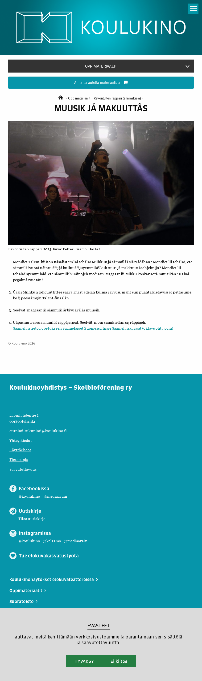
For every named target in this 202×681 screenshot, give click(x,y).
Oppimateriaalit (81, 98)
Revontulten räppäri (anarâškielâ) (118, 98)
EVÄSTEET (98, 626)
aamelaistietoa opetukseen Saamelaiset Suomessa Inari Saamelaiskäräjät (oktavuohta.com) (94, 328)
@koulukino (29, 496)
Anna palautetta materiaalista (101, 83)
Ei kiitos (119, 661)
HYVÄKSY (84, 661)
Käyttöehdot (20, 450)
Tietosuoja (18, 459)
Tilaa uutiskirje (31, 518)
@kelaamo (52, 540)
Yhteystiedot (20, 440)
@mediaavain (55, 496)
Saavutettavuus (23, 469)
